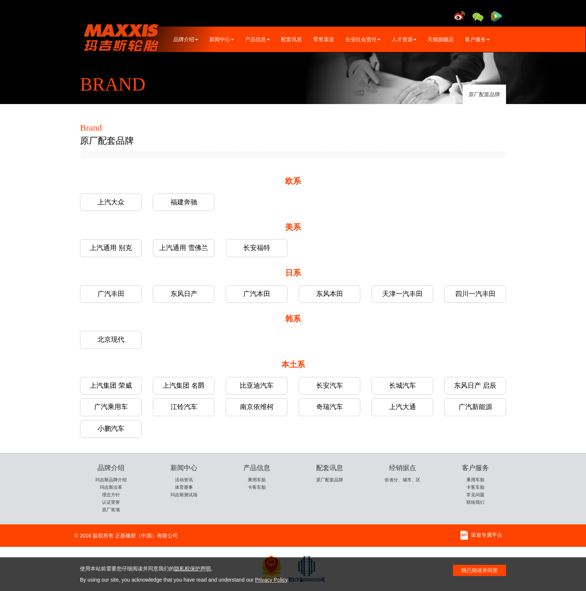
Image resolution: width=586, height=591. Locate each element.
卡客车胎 (257, 487)
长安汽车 (329, 385)
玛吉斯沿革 (111, 487)
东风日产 (183, 294)
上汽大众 (111, 202)
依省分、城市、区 (402, 479)
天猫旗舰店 (441, 39)
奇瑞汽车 (329, 407)
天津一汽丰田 (402, 294)
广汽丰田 (111, 294)
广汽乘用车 (111, 407)
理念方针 (111, 494)
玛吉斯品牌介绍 (111, 479)
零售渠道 (323, 39)
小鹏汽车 (111, 428)
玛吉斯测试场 (183, 494)
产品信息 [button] (257, 39)
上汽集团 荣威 (111, 385)
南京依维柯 (257, 407)
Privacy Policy (271, 580)
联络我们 (475, 502)
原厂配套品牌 (484, 94)
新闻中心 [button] (221, 39)
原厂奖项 (111, 509)
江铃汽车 (183, 407)
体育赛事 (184, 487)
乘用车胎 (257, 479)
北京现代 (111, 339)
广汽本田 (256, 294)
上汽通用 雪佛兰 (183, 248)
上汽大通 (402, 407)
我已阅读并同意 (479, 570)
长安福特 (256, 248)
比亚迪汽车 (257, 385)
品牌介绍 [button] (185, 39)
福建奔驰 (183, 202)
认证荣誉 (111, 502)
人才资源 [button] (404, 39)
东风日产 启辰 (475, 385)
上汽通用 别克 (111, 248)
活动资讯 (184, 479)
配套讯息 (291, 39)
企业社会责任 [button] (362, 39)
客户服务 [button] (477, 39)
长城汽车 (402, 385)
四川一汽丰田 (475, 294)
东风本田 (329, 294)
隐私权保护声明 (192, 569)
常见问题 (475, 494)
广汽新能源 (475, 407)
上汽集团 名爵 (184, 385)
